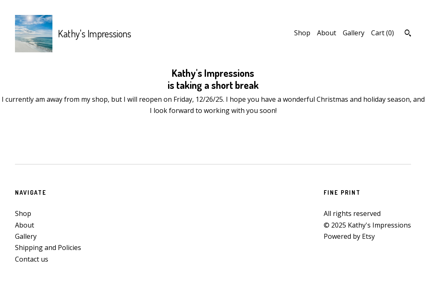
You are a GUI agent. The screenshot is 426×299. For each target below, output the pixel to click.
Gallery (353, 32)
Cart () (382, 32)
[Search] (408, 34)
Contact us (31, 259)
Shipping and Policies (48, 247)
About (326, 32)
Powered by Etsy (349, 236)
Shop (302, 32)
